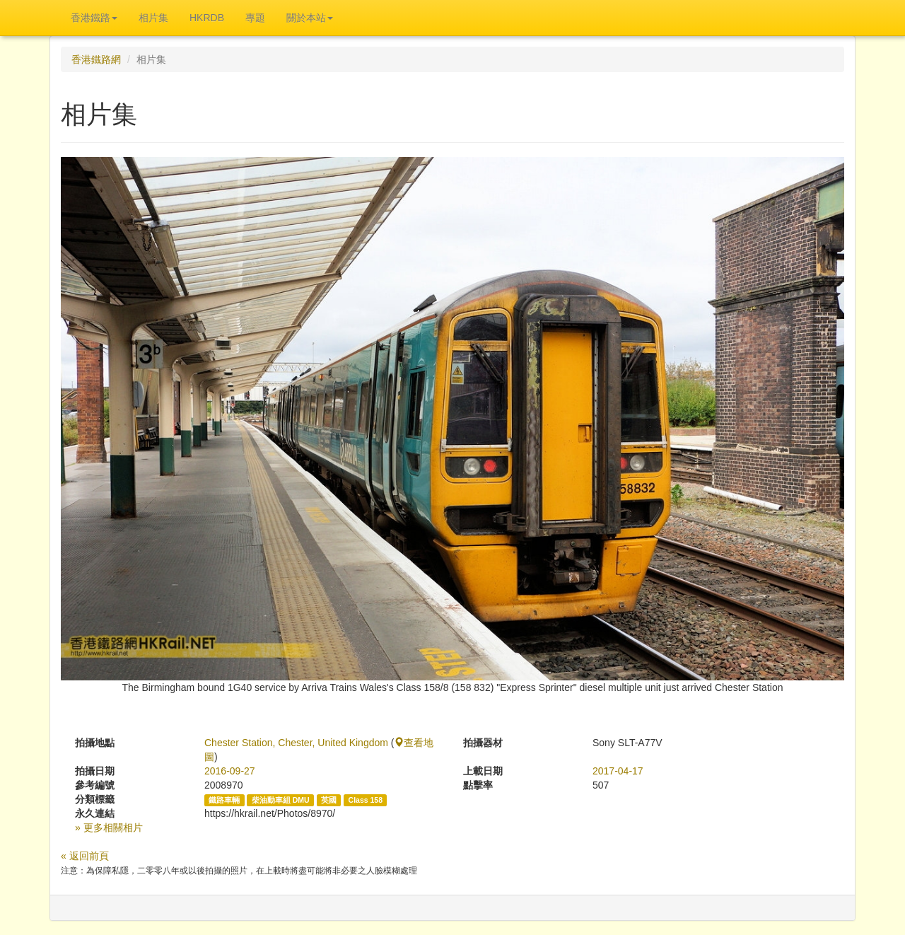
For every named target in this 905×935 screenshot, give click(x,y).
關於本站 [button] (309, 17)
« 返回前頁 (85, 855)
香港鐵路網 (96, 59)
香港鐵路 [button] (94, 17)
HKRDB (206, 17)
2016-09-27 (229, 771)
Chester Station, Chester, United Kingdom (296, 742)
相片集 (153, 17)
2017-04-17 (617, 771)
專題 (255, 17)
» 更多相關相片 (109, 827)
